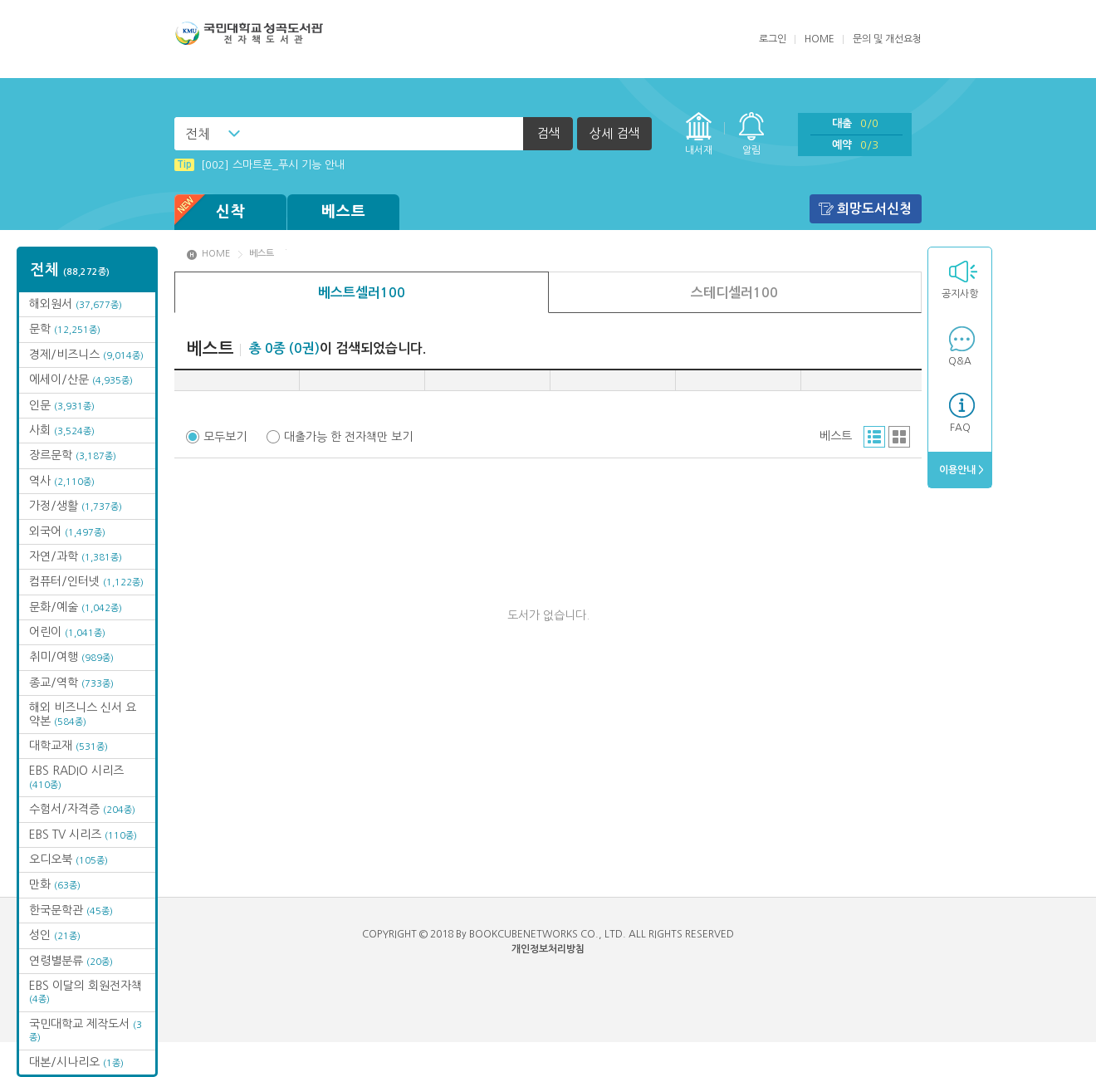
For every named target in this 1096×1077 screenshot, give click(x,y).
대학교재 (68, 745)
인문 (62, 405)
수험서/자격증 (82, 809)
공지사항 (960, 294)
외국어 (67, 531)
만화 (55, 884)
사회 (62, 430)
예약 (855, 145)
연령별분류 (71, 961)
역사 (62, 481)
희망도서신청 (874, 209)
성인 (55, 935)
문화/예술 (75, 607)
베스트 (343, 211)
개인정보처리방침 (548, 949)
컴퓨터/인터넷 (86, 581)
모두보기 (225, 437)
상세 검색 (614, 133)
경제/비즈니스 (86, 354)
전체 (197, 133)
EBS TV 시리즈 (83, 834)
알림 (751, 150)
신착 (210, 212)
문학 (64, 329)
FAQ (960, 428)
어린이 (67, 632)
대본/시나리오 (76, 1062)
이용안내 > (960, 470)
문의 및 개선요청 (887, 39)
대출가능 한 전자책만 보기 (348, 437)
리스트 (874, 437)
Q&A (959, 361)
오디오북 (68, 859)
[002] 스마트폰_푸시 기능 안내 (259, 164)
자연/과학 (75, 556)
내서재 (698, 150)
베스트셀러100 (361, 292)
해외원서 (75, 304)
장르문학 (72, 455)
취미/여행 (71, 657)
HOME (819, 39)
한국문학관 (71, 910)
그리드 (899, 437)
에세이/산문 (81, 379)
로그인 (772, 39)
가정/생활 (75, 506)
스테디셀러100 (734, 292)
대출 (855, 123)
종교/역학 (71, 682)
